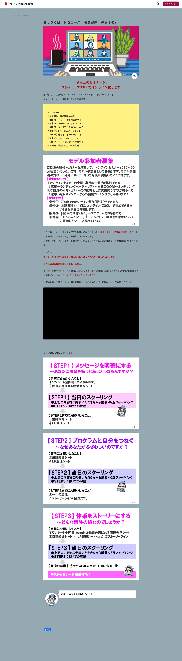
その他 (47, 628)
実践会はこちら (171, 4)
